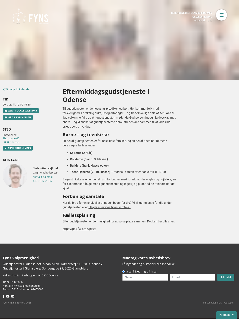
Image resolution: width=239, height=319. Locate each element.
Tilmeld (226, 277)
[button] (221, 15)
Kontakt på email (43, 177)
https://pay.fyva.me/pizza (79, 229)
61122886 (17, 282)
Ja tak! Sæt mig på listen (141, 271)
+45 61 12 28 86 (42, 181)
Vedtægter (229, 302)
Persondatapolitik (212, 302)
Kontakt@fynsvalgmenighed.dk (21, 285)
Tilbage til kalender (16, 89)
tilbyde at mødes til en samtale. (110, 207)
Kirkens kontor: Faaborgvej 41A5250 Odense (30, 275)
